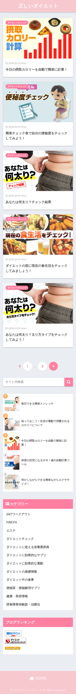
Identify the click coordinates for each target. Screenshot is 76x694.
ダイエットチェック (16, 22)
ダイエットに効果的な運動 (24, 563)
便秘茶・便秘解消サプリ (23, 588)
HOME (38, 678)
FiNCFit (11, 522)
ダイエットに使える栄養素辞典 (27, 547)
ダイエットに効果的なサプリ (26, 555)
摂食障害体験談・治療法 (23, 604)
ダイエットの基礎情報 (21, 571)
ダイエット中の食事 (20, 579)
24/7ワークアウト (18, 514)
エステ (11, 530)
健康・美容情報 (17, 596)
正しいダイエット (38, 6)
